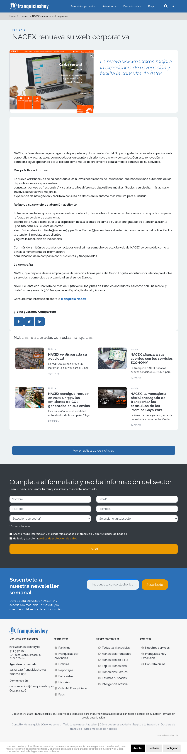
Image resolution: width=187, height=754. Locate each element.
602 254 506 (17, 690)
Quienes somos (51, 724)
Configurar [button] (172, 748)
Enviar (93, 549)
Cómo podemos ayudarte (115, 724)
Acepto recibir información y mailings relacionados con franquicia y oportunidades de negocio (70, 533)
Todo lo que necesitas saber (80, 724)
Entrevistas (64, 676)
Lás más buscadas (112, 678)
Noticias (62, 664)
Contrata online (153, 664)
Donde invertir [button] (131, 6)
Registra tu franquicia (146, 724)
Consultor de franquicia (26, 724)
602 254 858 (17, 674)
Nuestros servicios (155, 647)
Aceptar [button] (137, 748)
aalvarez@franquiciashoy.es (28, 669)
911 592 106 (17, 651)
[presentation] (114, 600)
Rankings (62, 647)
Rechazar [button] (154, 748)
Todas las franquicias (114, 647)
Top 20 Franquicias (112, 666)
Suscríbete (155, 585)
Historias (62, 682)
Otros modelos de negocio (100, 728)
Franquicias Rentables (114, 653)
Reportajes (64, 670)
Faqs (151, 6)
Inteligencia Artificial (113, 684)
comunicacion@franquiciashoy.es (31, 686)
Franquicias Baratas (113, 672)
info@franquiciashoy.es (24, 647)
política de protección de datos (57, 538)
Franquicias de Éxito (113, 660)
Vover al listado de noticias (93, 450)
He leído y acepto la (45, 538)
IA (173, 6)
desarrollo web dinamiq (167, 735)
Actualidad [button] (108, 6)
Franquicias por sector (83, 6)
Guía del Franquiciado (71, 688)
